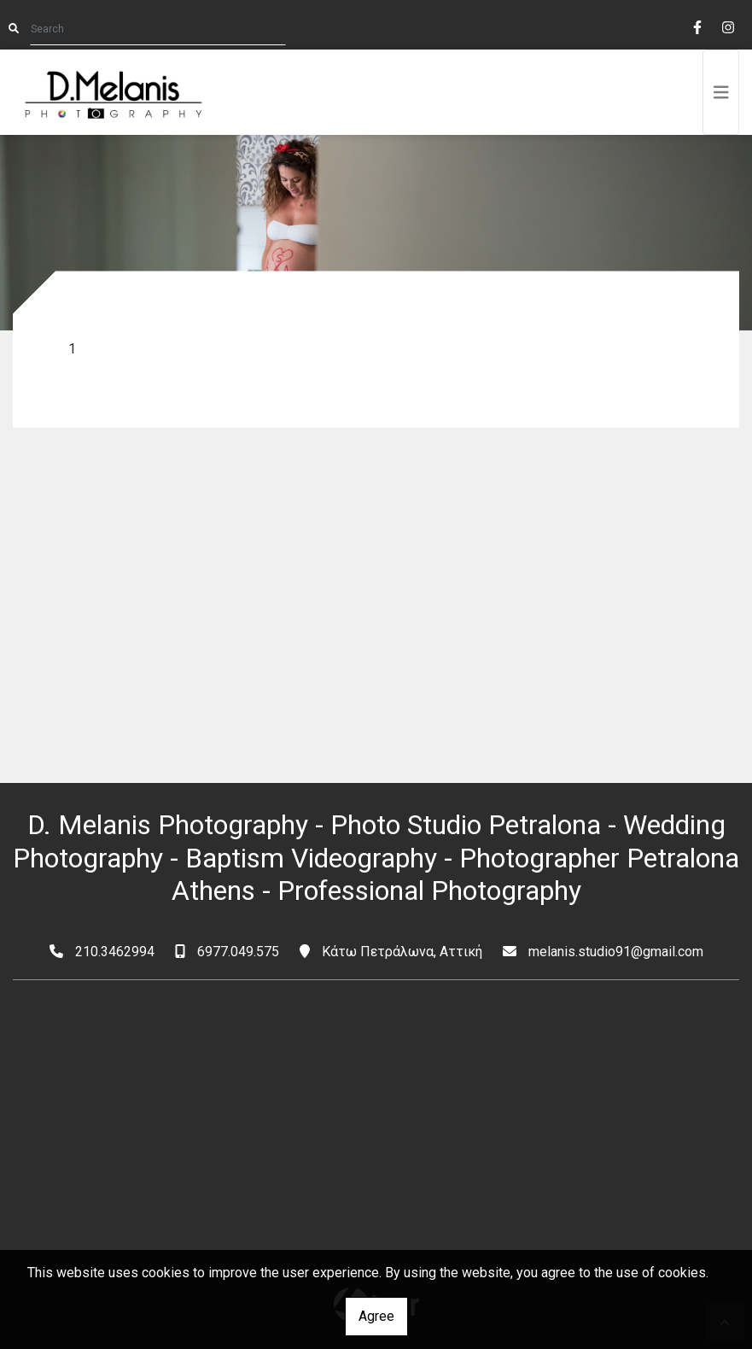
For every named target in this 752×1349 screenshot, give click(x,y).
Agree (376, 1316)
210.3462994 (114, 951)
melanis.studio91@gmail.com (615, 951)
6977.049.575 (238, 951)
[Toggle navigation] (721, 92)
